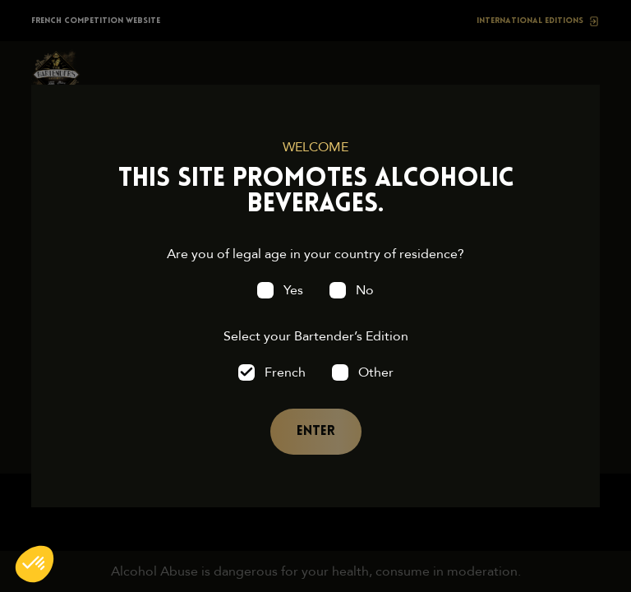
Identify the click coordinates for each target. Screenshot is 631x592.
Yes (293, 290)
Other (376, 372)
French (285, 372)
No (365, 290)
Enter (316, 431)
